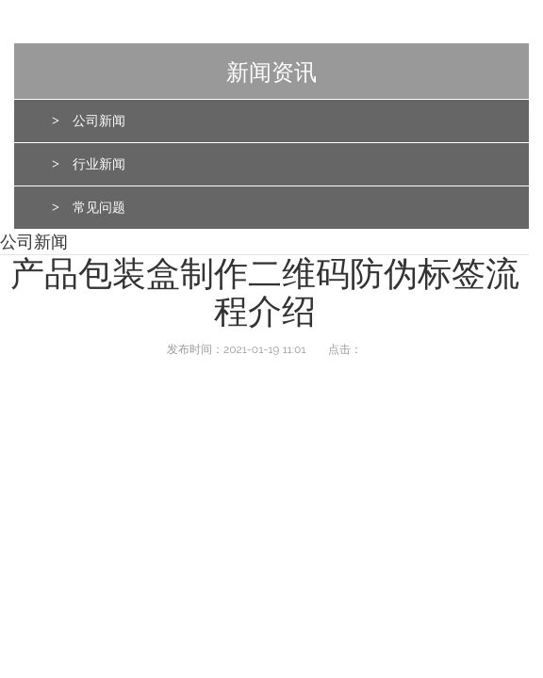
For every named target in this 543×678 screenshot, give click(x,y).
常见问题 (99, 208)
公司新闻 (99, 121)
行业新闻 (99, 164)
